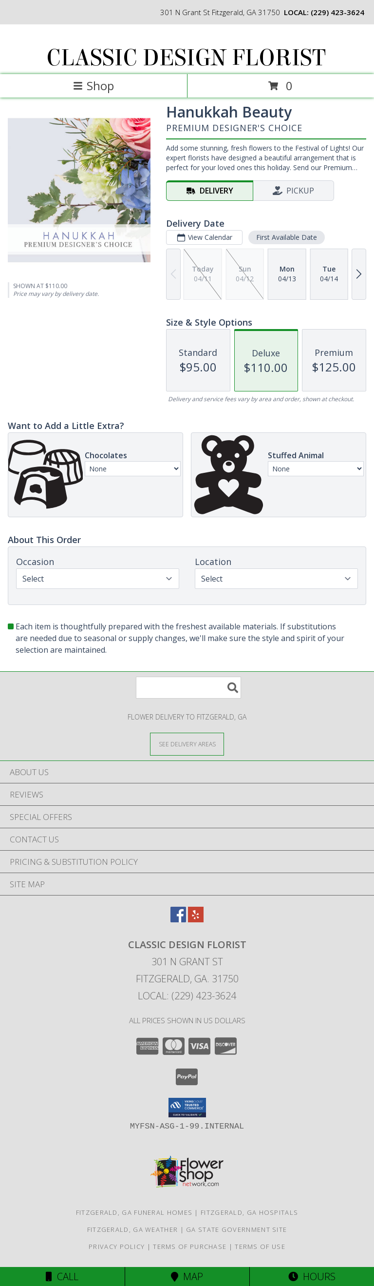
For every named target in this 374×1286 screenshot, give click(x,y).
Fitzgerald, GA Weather (132, 1229)
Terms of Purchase (189, 1246)
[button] (187, 1107)
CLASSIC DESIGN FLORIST (186, 58)
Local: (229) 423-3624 (187, 995)
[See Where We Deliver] (187, 743)
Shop (93, 86)
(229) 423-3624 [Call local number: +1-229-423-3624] (337, 12)
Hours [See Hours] (312, 1276)
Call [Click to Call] (62, 1276)
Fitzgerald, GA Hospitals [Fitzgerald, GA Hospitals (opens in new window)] (249, 1212)
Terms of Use (260, 1246)
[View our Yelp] (196, 919)
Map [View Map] (187, 1276)
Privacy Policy (117, 1246)
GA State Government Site (236, 1229)
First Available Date (286, 237)
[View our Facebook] (178, 919)
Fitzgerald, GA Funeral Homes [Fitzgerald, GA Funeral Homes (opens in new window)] (134, 1212)
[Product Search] (188, 688)
